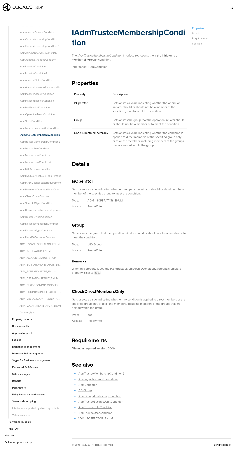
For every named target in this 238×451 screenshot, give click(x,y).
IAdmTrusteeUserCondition (35, 155)
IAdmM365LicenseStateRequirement (40, 183)
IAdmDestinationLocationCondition (39, 224)
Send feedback (222, 445)
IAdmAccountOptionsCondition (37, 32)
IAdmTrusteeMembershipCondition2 (40, 142)
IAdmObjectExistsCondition (35, 196)
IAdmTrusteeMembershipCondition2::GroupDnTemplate (145, 268)
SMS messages (21, 374)
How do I (10, 436)
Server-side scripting (24, 401)
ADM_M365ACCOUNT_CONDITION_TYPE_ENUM (42, 299)
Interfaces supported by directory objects (35, 408)
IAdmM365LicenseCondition (35, 169)
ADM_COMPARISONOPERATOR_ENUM (42, 292)
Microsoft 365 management (28, 354)
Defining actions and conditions (98, 379)
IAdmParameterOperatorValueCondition (42, 190)
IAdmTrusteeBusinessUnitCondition (40, 128)
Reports (16, 381)
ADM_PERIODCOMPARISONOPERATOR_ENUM (42, 285)
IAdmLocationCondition (33, 67)
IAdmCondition (97, 67)
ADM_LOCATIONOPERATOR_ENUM (40, 306)
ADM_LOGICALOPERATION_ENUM (40, 244)
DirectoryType (27, 313)
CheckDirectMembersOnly (91, 133)
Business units (20, 326)
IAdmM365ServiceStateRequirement (40, 176)
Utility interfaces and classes (28, 395)
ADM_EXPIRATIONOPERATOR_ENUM (41, 265)
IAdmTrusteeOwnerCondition (36, 217)
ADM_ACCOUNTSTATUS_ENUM (38, 258)
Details (196, 33)
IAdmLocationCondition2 (33, 73)
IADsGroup (95, 244)
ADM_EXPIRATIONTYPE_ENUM (37, 272)
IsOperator (81, 103)
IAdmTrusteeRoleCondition (35, 149)
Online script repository (18, 442)
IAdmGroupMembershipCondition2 (39, 46)
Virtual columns (21, 415)
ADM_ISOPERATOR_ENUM (35, 251)
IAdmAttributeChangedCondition (38, 60)
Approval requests (22, 333)
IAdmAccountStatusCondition (36, 80)
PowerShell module (19, 422)
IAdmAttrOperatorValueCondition (38, 53)
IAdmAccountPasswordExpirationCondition (42, 87)
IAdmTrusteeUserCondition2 (35, 162)
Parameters (19, 388)
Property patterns (22, 319)
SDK (39, 7)
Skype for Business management (31, 360)
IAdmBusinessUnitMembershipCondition (42, 210)
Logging (16, 340)
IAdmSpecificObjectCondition (36, 203)
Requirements (200, 38)
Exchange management (26, 347)
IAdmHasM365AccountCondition (38, 237)
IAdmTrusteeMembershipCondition (40, 135)
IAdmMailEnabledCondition (35, 108)
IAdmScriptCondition (31, 121)
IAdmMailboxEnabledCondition (37, 101)
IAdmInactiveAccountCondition (37, 94)
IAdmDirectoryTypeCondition (36, 231)
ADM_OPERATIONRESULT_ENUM (39, 278)
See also (197, 44)
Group (78, 120)
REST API (13, 429)
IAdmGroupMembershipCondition (38, 39)
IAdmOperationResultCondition (37, 114)
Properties (198, 28)
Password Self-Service (25, 367)
